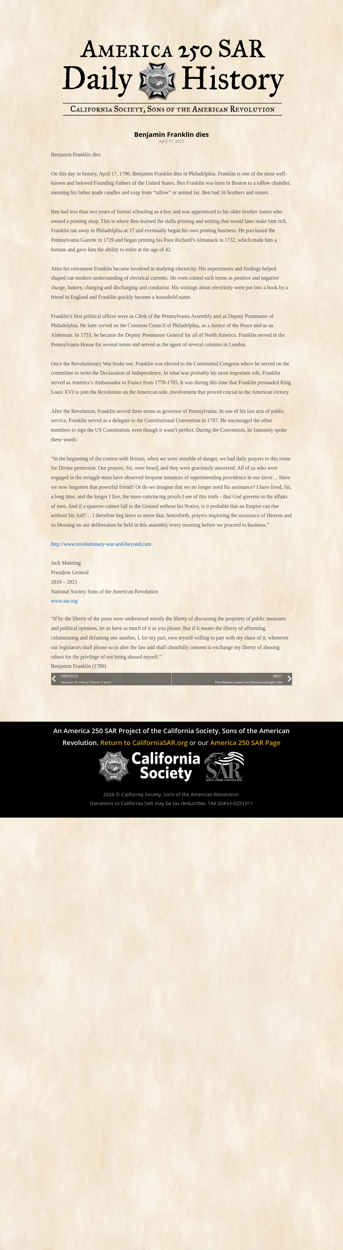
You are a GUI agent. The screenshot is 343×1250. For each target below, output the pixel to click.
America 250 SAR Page (245, 742)
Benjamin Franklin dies (171, 134)
